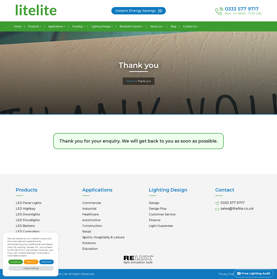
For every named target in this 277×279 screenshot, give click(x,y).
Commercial (91, 203)
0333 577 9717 (232, 203)
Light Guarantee (161, 226)
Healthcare (90, 214)
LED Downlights (28, 214)
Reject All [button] (31, 262)
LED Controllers (27, 231)
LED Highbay (25, 208)
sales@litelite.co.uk (236, 209)
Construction (92, 226)
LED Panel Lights (29, 203)
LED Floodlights (28, 220)
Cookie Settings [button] (31, 268)
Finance (154, 220)
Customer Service (162, 214)
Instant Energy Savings (135, 11)
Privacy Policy (228, 274)
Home (17, 26)
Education (90, 249)
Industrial (89, 208)
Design (154, 203)
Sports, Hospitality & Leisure (103, 237)
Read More (46, 262)
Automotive (91, 220)
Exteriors (89, 243)
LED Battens (25, 226)
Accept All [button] (16, 262)
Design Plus (158, 208)
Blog (173, 26)
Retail (86, 231)
